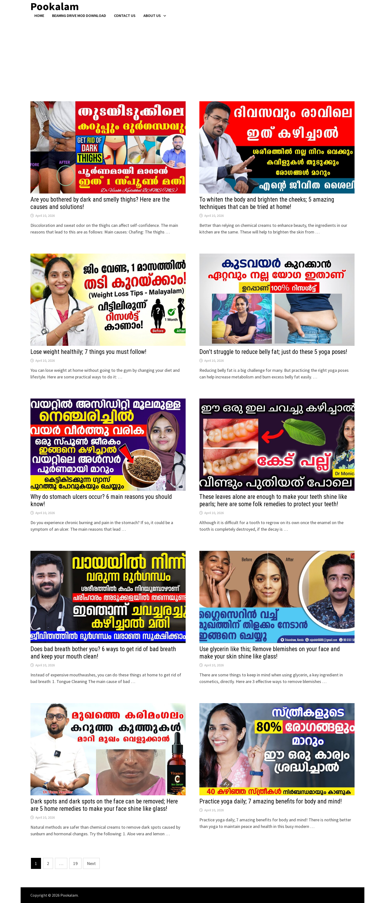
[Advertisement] (192, 54)
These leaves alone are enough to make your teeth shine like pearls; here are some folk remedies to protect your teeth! (273, 500)
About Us (152, 15)
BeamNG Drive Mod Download (79, 15)
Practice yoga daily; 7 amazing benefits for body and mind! (270, 801)
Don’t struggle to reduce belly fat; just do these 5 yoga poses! (273, 351)
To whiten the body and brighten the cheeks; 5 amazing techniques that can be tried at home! (266, 203)
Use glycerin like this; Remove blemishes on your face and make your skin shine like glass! (269, 652)
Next (91, 863)
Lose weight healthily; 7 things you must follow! (88, 351)
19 (75, 863)
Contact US (125, 15)
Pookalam (69, 895)
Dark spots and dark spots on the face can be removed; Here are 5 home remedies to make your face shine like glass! (104, 805)
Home (39, 15)
